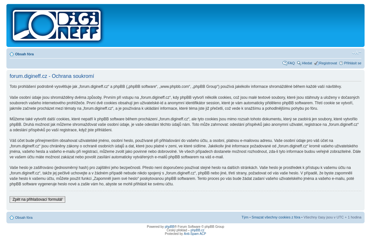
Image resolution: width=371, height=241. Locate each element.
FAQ (291, 63)
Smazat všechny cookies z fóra (276, 217)
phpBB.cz (197, 230)
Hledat (307, 63)
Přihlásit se (352, 63)
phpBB (169, 226)
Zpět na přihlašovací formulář (37, 199)
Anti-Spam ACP (195, 234)
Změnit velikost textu (356, 53)
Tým (245, 217)
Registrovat (328, 63)
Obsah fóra (24, 54)
